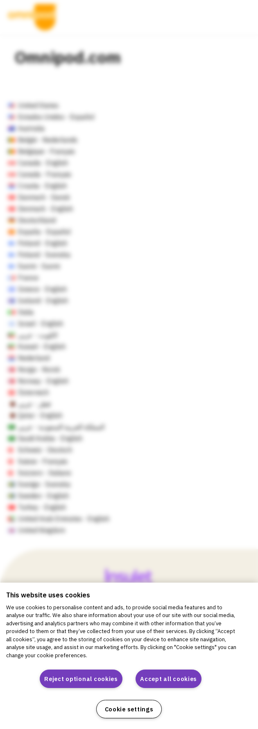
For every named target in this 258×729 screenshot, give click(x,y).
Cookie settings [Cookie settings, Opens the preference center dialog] (129, 709)
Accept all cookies (168, 679)
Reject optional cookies (81, 679)
